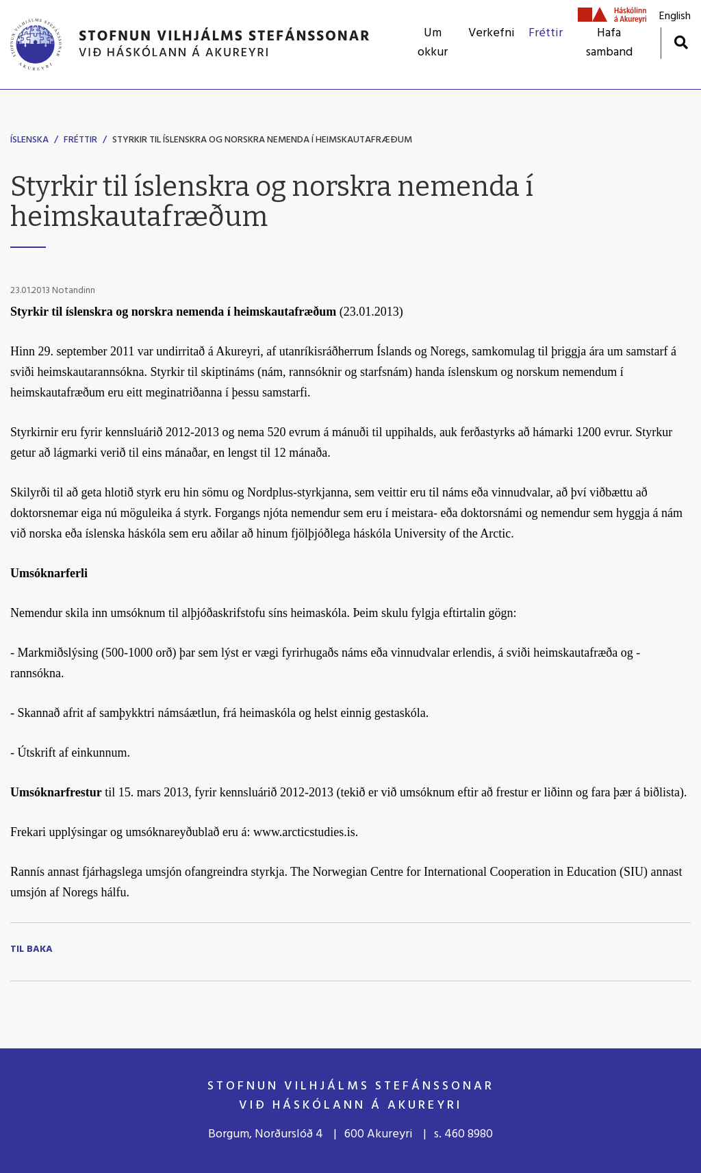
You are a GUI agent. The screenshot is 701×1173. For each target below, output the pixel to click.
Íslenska (29, 140)
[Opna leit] (681, 42)
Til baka (31, 949)
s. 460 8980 (463, 1134)
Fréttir (80, 140)
